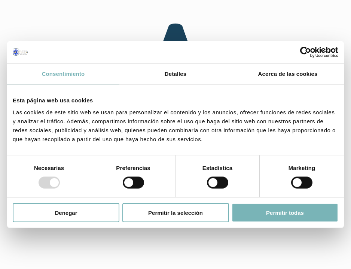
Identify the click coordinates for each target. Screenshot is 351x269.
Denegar (66, 212)
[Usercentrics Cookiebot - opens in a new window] (305, 52)
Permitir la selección (175, 212)
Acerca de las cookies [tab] (288, 74)
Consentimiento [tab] (63, 74)
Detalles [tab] (175, 74)
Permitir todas (285, 212)
